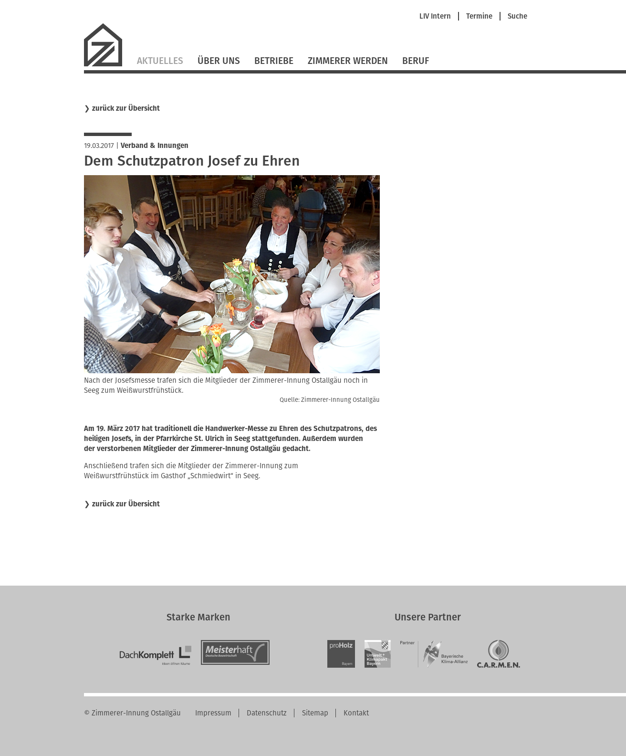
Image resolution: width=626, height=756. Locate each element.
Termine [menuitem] (479, 16)
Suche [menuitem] (517, 16)
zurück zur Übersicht (126, 109)
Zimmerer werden (348, 60)
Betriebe (273, 60)
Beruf (415, 60)
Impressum (213, 713)
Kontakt (356, 713)
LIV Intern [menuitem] (435, 16)
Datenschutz (267, 713)
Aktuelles (160, 60)
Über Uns (219, 60)
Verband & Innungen (154, 145)
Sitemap (315, 713)
